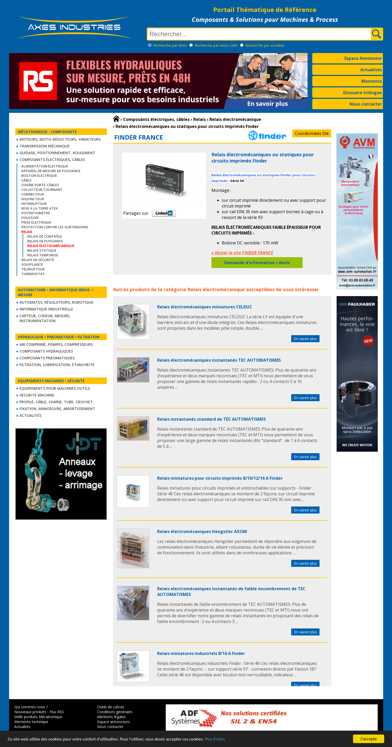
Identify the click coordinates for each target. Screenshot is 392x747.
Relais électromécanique (216, 289)
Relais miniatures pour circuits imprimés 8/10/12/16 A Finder (220, 478)
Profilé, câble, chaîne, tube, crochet (56, 401)
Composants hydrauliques (46, 351)
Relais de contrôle (44, 236)
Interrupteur (34, 203)
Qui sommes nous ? (31, 706)
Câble (26, 180)
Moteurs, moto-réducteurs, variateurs (60, 139)
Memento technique (31, 721)
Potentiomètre (35, 213)
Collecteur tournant (42, 189)
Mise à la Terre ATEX (39, 208)
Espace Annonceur (363, 58)
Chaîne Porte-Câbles (40, 185)
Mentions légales (111, 716)
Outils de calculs (110, 706)
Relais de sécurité (37, 259)
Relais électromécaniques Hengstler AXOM (202, 531)
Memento (371, 81)
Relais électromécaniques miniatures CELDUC (204, 307)
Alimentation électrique (44, 166)
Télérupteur (33, 269)
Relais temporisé (42, 255)
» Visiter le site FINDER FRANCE (242, 253)
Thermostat (33, 273)
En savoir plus (305, 338)
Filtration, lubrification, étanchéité (57, 364)
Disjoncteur (32, 199)
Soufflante (32, 264)
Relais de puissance (45, 241)
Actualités (371, 70)
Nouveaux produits (30, 711)
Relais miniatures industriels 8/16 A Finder (201, 653)
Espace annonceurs (113, 721)
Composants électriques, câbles (52, 159)
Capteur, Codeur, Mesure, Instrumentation (44, 318)
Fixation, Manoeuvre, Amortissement (57, 408)
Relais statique (41, 250)
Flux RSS (57, 711)
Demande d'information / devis (257, 262)
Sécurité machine (36, 395)
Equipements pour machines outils (54, 388)
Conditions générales (114, 711)
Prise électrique (36, 222)
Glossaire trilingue (362, 92)
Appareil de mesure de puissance (51, 170)
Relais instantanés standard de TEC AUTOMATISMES (211, 419)
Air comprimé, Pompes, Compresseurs (56, 344)
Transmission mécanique (44, 146)
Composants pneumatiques (47, 357)
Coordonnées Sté (312, 133)
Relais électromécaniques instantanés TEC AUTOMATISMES (219, 360)
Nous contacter (366, 104)
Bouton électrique (39, 175)
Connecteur (32, 194)
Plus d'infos (215, 739)
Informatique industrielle (46, 309)
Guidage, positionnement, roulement (57, 152)
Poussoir (29, 217)
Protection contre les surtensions (54, 227)
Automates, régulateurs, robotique (56, 302)
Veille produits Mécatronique (38, 716)
